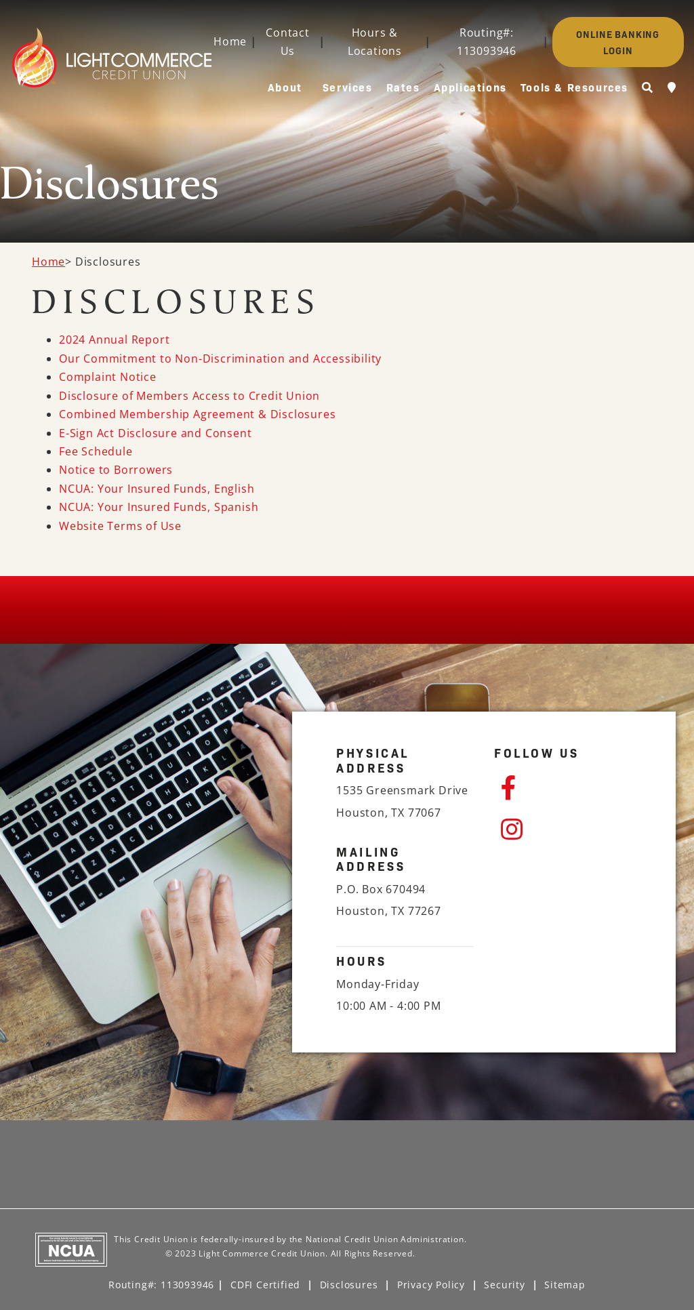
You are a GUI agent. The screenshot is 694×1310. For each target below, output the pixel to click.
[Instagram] (566, 829)
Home (230, 41)
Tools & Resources (574, 87)
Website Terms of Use (120, 525)
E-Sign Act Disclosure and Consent (155, 433)
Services (348, 87)
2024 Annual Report (114, 339)
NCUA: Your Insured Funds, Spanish (158, 506)
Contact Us (288, 41)
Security (504, 1284)
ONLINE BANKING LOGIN (617, 42)
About (285, 86)
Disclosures (349, 1284)
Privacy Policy (431, 1284)
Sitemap (565, 1284)
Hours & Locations (375, 41)
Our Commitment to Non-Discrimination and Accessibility (220, 358)
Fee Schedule (96, 451)
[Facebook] (566, 788)
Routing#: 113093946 (486, 41)
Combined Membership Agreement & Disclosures (197, 414)
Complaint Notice (108, 376)
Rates (403, 87)
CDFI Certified (265, 1284)
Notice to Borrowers (116, 469)
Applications (470, 87)
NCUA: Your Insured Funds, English (156, 488)
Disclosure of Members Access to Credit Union (189, 395)
